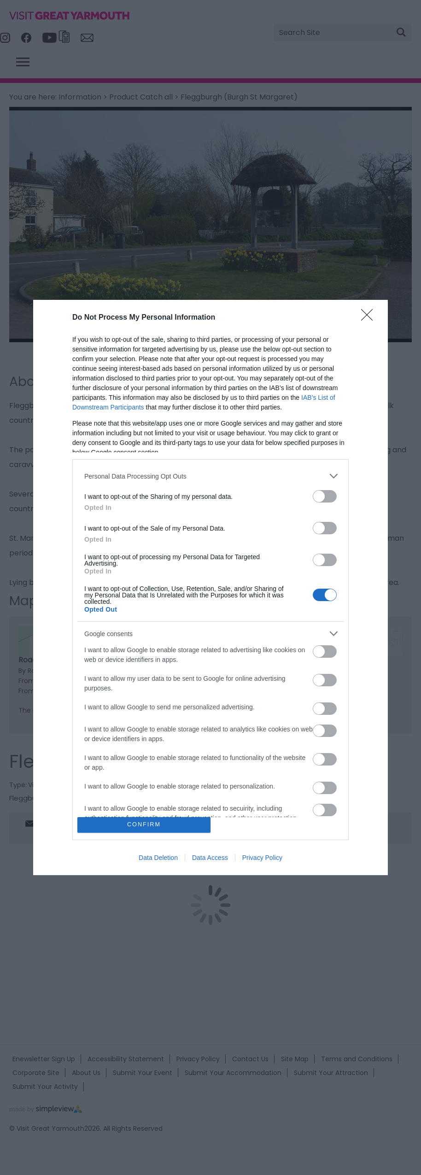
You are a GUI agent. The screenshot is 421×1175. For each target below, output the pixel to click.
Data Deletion (158, 857)
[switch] (325, 496)
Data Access (210, 857)
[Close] (370, 318)
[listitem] (210, 476)
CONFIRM (144, 824)
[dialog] (210, 587)
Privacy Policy (262, 857)
